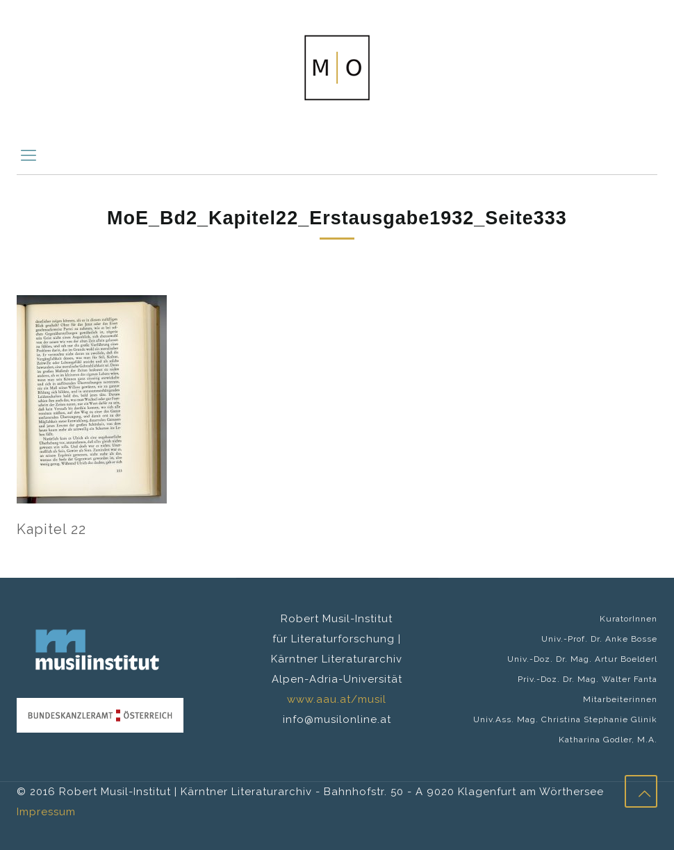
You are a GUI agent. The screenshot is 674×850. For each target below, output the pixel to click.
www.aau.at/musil (336, 699)
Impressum (46, 812)
